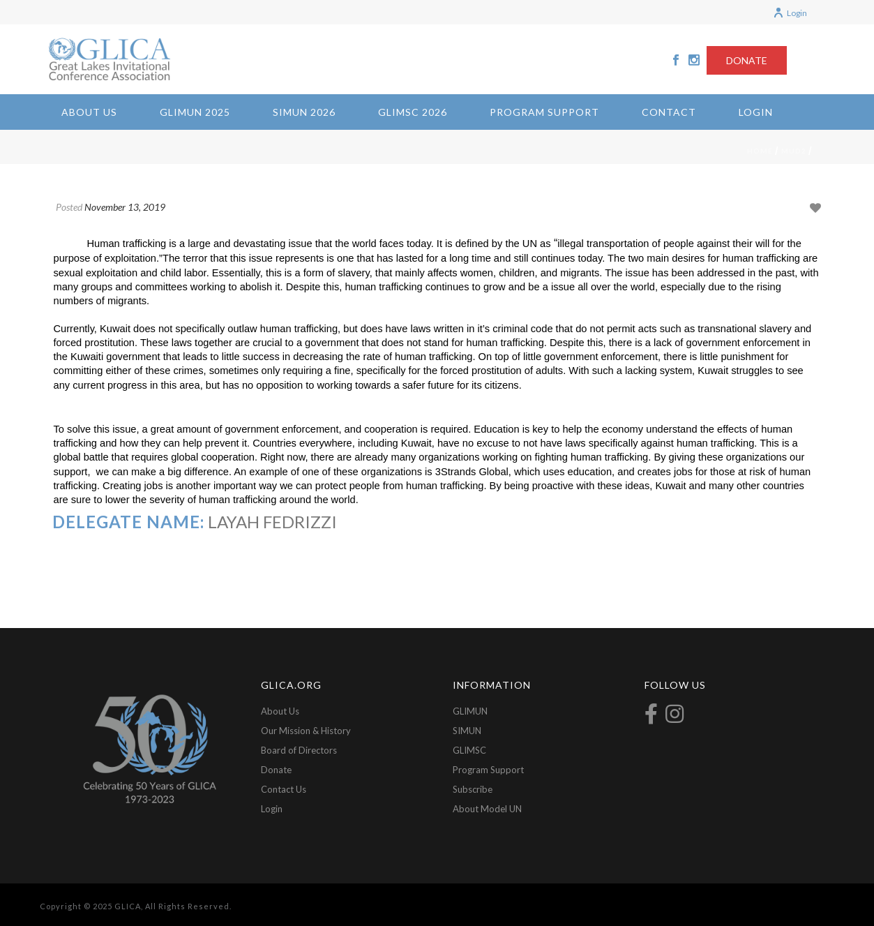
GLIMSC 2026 (412, 112)
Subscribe (472, 789)
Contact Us (283, 789)
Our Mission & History (306, 730)
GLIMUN (470, 711)
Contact (669, 112)
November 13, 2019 (124, 207)
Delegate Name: (128, 521)
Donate (276, 769)
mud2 (793, 151)
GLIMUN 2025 (195, 112)
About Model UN (487, 808)
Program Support (544, 112)
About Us (89, 112)
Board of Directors (299, 750)
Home (760, 151)
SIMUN (467, 730)
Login (790, 13)
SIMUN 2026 (304, 112)
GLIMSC (469, 750)
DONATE (746, 60)
